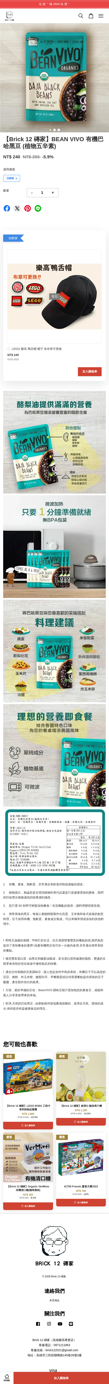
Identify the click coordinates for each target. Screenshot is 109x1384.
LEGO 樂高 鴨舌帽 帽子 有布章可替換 (34, 349)
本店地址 (54, 1300)
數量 (6, 190)
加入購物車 (89, 371)
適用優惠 (9, 169)
